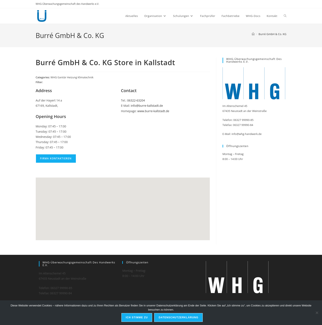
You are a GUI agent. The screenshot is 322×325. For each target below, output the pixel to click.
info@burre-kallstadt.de (147, 106)
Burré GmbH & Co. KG (272, 34)
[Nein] (317, 313)
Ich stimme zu (137, 317)
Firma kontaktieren (56, 158)
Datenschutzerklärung (178, 317)
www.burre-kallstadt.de (153, 111)
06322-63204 (136, 100)
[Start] (253, 34)
